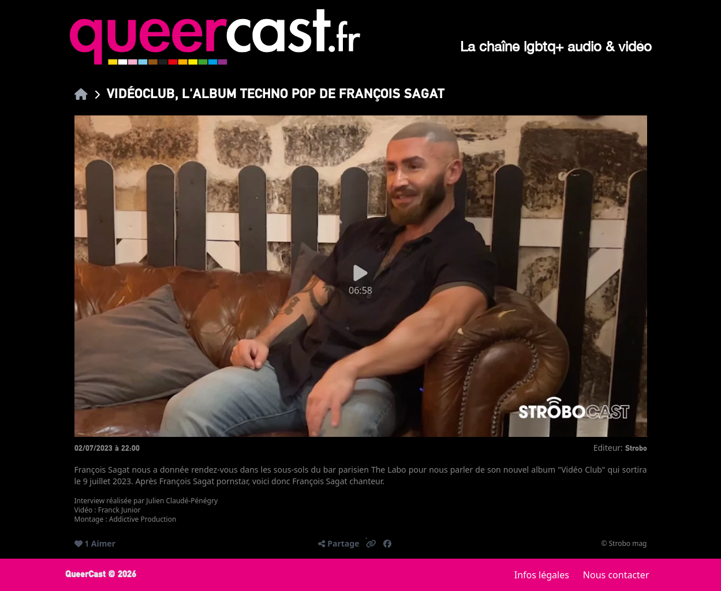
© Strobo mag (624, 543)
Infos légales (541, 574)
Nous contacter (616, 574)
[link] (81, 94)
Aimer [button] (103, 543)
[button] (371, 543)
